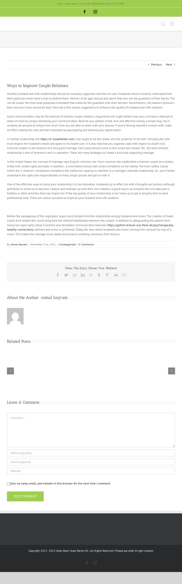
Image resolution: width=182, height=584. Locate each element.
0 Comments (86, 244)
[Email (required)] (91, 462)
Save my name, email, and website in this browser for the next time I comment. (60, 483)
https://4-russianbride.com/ (57, 139)
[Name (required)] (91, 453)
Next (169, 64)
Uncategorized (67, 244)
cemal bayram (19, 244)
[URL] (91, 471)
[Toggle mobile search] (163, 23)
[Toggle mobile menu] (172, 23)
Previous (156, 64)
